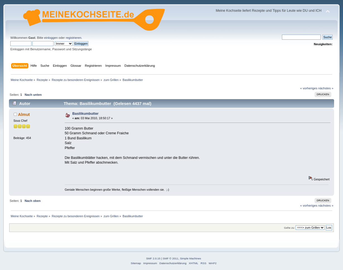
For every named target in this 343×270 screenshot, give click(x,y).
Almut (24, 114)
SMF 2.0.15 (153, 258)
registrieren (73, 37)
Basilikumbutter (85, 114)
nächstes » (325, 88)
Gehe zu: (289, 227)
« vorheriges (308, 88)
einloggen (51, 37)
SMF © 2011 (170, 258)
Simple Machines (190, 258)
